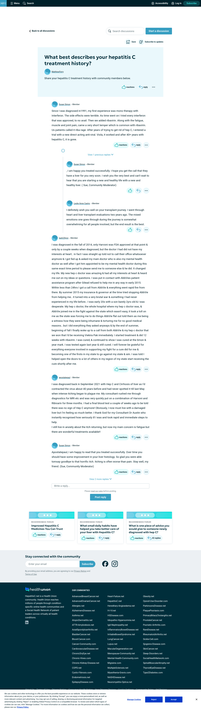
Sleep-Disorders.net (152, 653)
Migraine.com (114, 663)
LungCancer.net (115, 639)
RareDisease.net (151, 629)
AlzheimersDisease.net (83, 610)
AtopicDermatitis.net (82, 620)
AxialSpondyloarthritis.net (85, 629)
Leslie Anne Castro (82, 203)
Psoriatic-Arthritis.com (154, 625)
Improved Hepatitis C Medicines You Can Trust (47, 527)
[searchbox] (128, 31)
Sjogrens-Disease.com (154, 644)
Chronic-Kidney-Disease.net (85, 663)
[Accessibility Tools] (160, 3)
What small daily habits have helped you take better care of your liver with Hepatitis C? (99, 529)
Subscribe (191, 3)
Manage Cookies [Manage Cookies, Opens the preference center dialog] (134, 699)
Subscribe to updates (150, 42)
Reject (154, 699)
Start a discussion (159, 31)
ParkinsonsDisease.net (154, 606)
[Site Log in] (176, 3)
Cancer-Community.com (84, 644)
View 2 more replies (100, 479)
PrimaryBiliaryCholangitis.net (157, 615)
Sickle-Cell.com (150, 639)
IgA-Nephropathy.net (117, 625)
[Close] (196, 699)
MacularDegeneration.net (119, 648)
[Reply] (143, 87)
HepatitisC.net (114, 601)
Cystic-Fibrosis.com (82, 672)
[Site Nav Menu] (15, 3)
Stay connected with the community (52, 556)
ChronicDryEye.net (81, 653)
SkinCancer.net (150, 648)
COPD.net (77, 668)
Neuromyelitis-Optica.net (119, 682)
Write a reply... (62, 485)
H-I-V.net (111, 610)
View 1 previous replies (100, 154)
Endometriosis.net (81, 677)
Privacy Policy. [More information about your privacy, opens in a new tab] (23, 707)
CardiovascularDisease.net (85, 648)
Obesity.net (148, 596)
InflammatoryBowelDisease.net (122, 629)
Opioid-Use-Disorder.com (155, 601)
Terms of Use (31, 574)
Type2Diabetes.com (153, 672)
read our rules (97, 491)
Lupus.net (112, 644)
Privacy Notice (80, 571)
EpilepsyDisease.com (82, 682)
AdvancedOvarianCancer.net (86, 601)
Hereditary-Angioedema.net (121, 606)
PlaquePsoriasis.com (153, 610)
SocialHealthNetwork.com (156, 658)
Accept (174, 699)
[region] (100, 700)
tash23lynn (63, 238)
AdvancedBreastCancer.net (85, 596)
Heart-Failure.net (115, 596)
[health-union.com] (37, 590)
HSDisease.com (115, 615)
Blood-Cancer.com (81, 639)
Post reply (100, 497)
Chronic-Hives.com (81, 658)
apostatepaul (64, 377)
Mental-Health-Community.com (122, 658)
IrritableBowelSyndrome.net (121, 634)
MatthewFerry (58, 72)
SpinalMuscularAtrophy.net (156, 663)
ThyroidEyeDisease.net (154, 668)
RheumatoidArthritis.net (155, 634)
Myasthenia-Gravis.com (119, 672)
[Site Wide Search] (28, 3)
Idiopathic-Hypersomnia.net (121, 620)
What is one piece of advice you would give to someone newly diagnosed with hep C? (149, 529)
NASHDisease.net (116, 677)
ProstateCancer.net (152, 620)
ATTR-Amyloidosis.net (83, 625)
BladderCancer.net (81, 634)
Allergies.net (78, 606)
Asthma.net (77, 615)
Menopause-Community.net (121, 653)
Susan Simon (64, 104)
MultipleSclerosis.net (117, 668)
